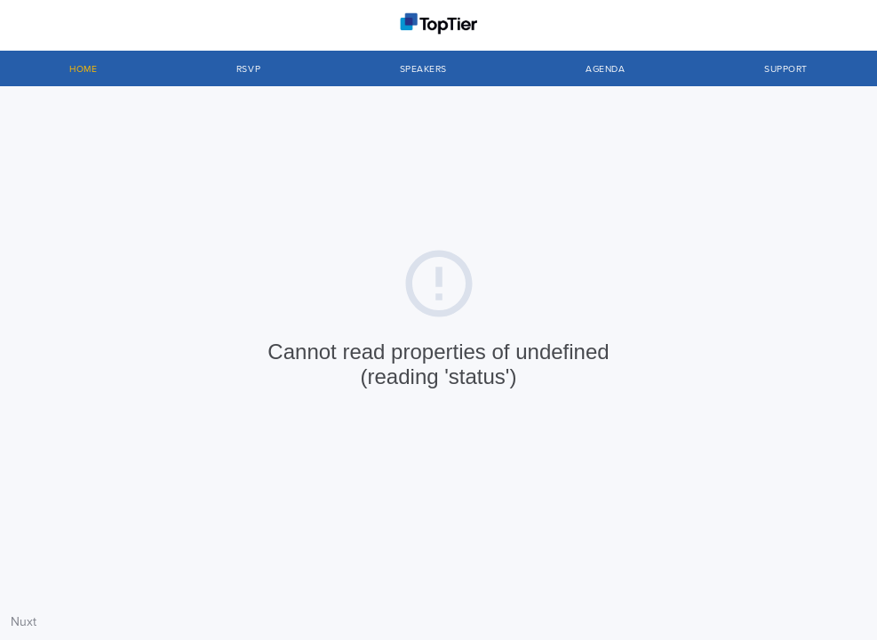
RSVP (248, 69)
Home (83, 69)
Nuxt (23, 621)
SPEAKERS (423, 69)
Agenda (605, 69)
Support (786, 69)
